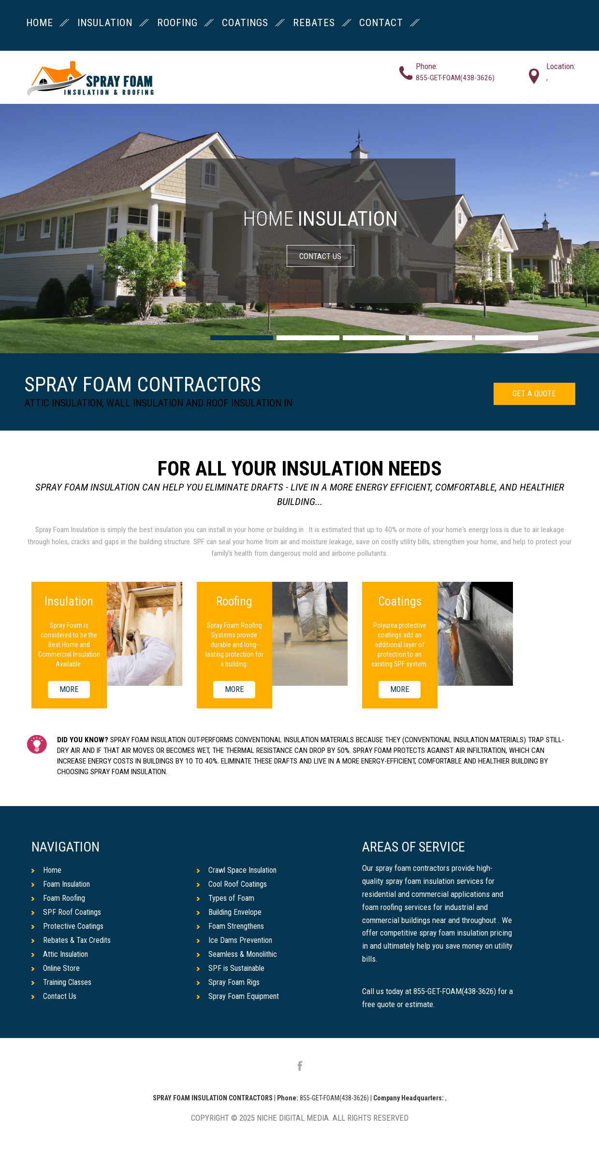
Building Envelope (231, 913)
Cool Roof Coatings (233, 884)
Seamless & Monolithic (239, 955)
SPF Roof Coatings (67, 913)
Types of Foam (226, 898)
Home (46, 870)
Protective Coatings (68, 927)
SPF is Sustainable (233, 970)
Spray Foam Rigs (229, 984)
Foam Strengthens (231, 927)
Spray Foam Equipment (239, 998)
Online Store (56, 970)
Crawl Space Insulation (239, 870)
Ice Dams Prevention (236, 941)
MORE (69, 689)
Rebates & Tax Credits (72, 941)
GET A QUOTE (533, 394)
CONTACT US (320, 256)
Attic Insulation (61, 955)
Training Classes (63, 984)
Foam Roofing (58, 898)
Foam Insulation (62, 884)
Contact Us (54, 998)
